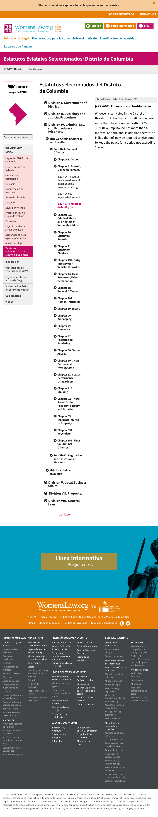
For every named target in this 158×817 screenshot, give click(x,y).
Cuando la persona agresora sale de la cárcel (86, 690)
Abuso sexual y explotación (112, 690)
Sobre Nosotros (121, 14)
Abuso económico (113, 681)
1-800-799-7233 (69, 617)
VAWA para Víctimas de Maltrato (12, 725)
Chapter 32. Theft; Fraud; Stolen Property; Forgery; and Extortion (69, 404)
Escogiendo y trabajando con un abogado (61, 656)
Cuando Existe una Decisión (86, 652)
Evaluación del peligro (112, 651)
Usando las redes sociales (85, 699)
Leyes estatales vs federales (15, 168)
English (93, 26)
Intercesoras (137, 680)
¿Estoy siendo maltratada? (111, 644)
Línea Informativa (122, 26)
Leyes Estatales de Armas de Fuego (15, 228)
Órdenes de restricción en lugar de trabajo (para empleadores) (140, 661)
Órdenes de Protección (33, 685)
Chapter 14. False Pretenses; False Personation (67, 277)
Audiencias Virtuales (61, 642)
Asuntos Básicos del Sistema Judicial (61, 648)
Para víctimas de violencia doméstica (61, 678)
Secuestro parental (12, 673)
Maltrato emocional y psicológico (115, 676)
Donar (32, 623)
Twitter (128, 623)
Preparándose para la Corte (37, 692)
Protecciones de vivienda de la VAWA (16, 269)
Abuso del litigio (14, 243)
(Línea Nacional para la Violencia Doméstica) (104, 617)
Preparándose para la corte (51, 38)
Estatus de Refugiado (13, 754)
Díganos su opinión (49, 623)
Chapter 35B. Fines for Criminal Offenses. (68, 444)
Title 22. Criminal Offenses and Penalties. (66, 140)
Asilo (5, 744)
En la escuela (83, 684)
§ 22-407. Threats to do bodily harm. (69, 205)
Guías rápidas (13, 296)
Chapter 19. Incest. (69, 309)
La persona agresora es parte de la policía (115, 776)
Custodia (10, 184)
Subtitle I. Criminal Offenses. (65, 151)
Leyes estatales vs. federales (11, 651)
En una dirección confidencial (60, 715)
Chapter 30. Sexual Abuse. (69, 352)
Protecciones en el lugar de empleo (11, 686)
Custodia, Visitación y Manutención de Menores (38, 673)
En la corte (82, 676)
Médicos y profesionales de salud (139, 690)
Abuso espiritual (112, 718)
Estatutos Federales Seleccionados (12, 749)
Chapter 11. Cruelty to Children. (64, 249)
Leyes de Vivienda (15, 208)
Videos (9, 302)
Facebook (122, 623)
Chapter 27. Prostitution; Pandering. (65, 339)
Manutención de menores (10, 668)
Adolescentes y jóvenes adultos (112, 762)
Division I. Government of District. (65, 105)
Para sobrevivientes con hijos (61, 709)
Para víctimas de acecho (60, 702)
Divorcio (10, 203)
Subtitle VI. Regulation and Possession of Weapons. (68, 458)
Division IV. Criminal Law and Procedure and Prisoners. (64, 128)
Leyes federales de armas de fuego (16, 278)
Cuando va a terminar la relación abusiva (61, 693)
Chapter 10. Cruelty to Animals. (64, 235)
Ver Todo (64, 514)
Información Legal (16, 38)
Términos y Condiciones (104, 623)
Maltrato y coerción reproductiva (114, 706)
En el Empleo (137, 642)
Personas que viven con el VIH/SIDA (114, 745)
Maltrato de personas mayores (115, 734)
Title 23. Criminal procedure (60, 472)
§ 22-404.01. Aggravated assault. (69, 195)
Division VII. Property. (63, 493)
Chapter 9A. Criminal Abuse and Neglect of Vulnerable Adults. (69, 220)
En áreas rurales (85, 680)
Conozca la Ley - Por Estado (12, 644)
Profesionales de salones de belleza (139, 699)
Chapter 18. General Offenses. (68, 289)
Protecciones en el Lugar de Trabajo (15, 214)
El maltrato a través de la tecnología (114, 662)
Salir (147, 26)
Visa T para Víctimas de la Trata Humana (12, 739)
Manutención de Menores (14, 190)
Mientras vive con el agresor (61, 685)
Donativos (148, 14)
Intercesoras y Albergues (58, 729)
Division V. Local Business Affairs (65, 484)
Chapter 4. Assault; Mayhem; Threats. (69, 168)
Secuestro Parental (15, 197)
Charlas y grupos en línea (86, 743)
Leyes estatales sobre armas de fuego (13, 697)
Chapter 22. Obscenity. (64, 328)
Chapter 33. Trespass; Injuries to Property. (68, 419)
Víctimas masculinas (115, 781)
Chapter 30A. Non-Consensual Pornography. (68, 364)
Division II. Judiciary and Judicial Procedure (65, 115)
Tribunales (57, 741)
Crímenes (10, 221)
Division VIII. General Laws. (62, 502)
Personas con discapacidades (112, 755)
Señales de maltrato (114, 656)
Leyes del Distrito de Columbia (16, 159)
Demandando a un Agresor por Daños (15, 236)
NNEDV (32, 617)
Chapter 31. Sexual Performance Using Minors (69, 378)
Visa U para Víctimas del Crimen (13, 732)
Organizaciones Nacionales (84, 736)
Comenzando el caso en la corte (62, 664)
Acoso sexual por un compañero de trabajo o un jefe (140, 649)
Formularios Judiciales (83, 658)
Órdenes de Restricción (11, 177)
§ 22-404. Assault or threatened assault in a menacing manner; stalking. (69, 182)
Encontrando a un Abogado (60, 736)
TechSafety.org (48, 617)
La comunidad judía (114, 739)
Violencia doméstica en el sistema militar (17, 288)
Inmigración (12, 262)
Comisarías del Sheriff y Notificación (87, 729)
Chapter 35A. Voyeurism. (65, 432)
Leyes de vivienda (11, 681)
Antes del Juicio (84, 642)
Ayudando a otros (139, 669)
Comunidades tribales (115, 750)
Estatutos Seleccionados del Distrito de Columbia (16, 251)
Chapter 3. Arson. (68, 160)
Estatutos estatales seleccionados (12, 714)
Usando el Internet (85, 704)
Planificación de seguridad (118, 38)
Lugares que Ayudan (18, 46)
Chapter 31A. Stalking (65, 390)
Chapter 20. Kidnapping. (65, 317)
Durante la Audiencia (87, 646)
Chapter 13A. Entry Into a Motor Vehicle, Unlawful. (69, 263)
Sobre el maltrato (84, 38)
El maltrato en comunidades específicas (112, 726)
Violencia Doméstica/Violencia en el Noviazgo (115, 698)
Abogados (136, 684)
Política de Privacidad (75, 623)
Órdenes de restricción (8, 658)
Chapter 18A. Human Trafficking (69, 300)
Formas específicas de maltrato (115, 669)
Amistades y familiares (136, 675)
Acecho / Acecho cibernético (113, 713)
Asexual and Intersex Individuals (115, 769)
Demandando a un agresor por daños (12, 703)
